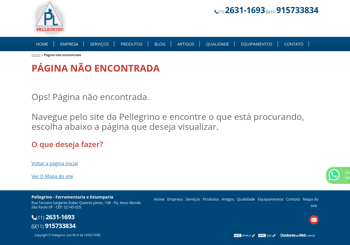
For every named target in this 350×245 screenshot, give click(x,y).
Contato (293, 44)
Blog (159, 44)
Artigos (185, 44)
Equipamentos (256, 44)
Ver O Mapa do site (52, 176)
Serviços (99, 44)
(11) (241, 11)
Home (42, 44)
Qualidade (217, 44)
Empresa (69, 44)
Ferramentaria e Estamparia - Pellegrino (50, 18)
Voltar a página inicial (55, 163)
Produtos (132, 44)
